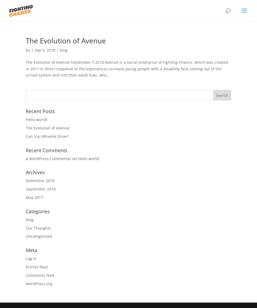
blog (64, 50)
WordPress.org (39, 283)
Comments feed (40, 275)
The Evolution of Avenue (66, 41)
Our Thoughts (38, 228)
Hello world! (36, 119)
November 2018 (40, 180)
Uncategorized (39, 236)
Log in (31, 258)
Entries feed (37, 266)
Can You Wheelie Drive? (47, 136)
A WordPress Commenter (48, 158)
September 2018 (41, 189)
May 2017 (34, 197)
